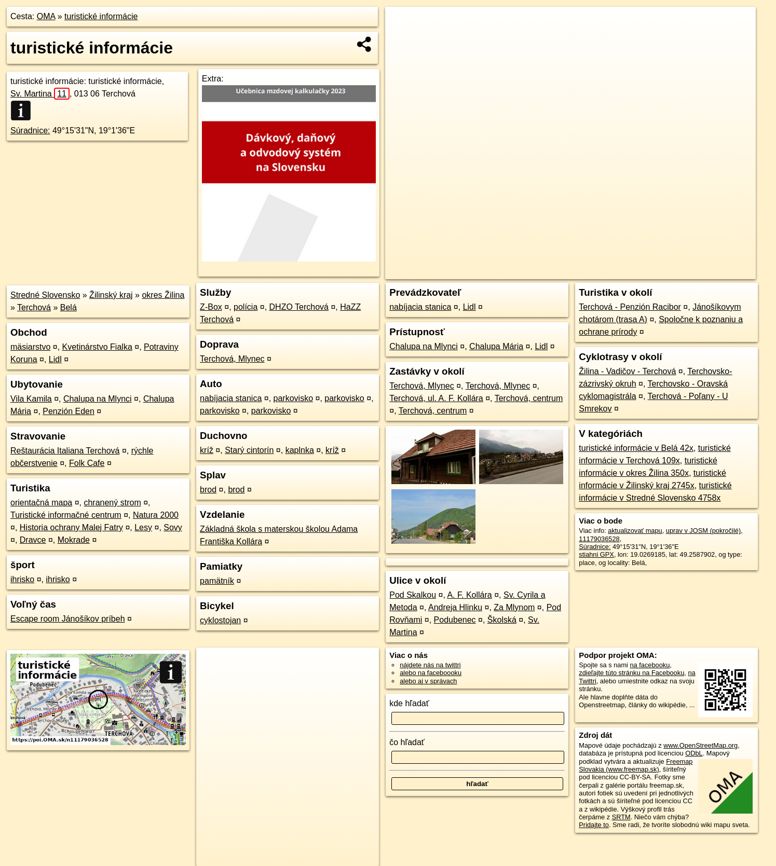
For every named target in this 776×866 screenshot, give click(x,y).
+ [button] (403, 24)
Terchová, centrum (529, 398)
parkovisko (293, 398)
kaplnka (299, 450)
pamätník (217, 580)
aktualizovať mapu (635, 530)
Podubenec (455, 619)
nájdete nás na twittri (430, 665)
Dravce (33, 539)
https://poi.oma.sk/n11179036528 (707, 271)
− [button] (403, 40)
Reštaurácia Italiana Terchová (65, 450)
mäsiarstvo (30, 346)
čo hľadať (407, 742)
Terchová (34, 307)
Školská (501, 619)
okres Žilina (163, 295)
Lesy (143, 527)
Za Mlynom (514, 607)
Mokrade (74, 539)
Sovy (173, 527)
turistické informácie (101, 16)
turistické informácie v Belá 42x (636, 448)
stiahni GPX (596, 554)
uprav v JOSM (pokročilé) (703, 530)
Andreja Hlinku (455, 607)
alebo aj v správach (428, 681)
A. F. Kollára (469, 594)
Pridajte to (594, 825)
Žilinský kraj (111, 295)
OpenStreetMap (573, 271)
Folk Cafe (86, 463)
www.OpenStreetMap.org (700, 745)
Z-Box (211, 307)
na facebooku (650, 665)
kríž (206, 450)
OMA (46, 16)
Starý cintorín (249, 450)
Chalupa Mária (496, 346)
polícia (245, 307)
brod (208, 489)
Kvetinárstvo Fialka (97, 346)
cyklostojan (220, 620)
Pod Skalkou (412, 594)
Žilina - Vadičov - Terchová (627, 371)
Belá (68, 307)
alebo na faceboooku (430, 673)
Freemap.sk (627, 271)
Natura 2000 (156, 515)
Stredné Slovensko (45, 295)
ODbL (693, 753)
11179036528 (599, 539)
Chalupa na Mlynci (97, 398)
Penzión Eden (68, 411)
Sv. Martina (40, 94)
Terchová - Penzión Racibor (630, 307)
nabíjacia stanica (231, 398)
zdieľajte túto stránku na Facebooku (631, 673)
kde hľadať (409, 703)
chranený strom (112, 502)
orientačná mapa (41, 502)
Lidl (55, 359)
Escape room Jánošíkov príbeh (67, 618)
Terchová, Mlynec (232, 358)
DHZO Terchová (299, 307)
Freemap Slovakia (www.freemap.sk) (635, 765)
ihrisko (22, 579)
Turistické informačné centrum (65, 515)
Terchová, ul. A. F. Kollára (436, 398)
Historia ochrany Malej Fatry (71, 527)
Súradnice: (30, 130)
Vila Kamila (31, 398)
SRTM (621, 817)
